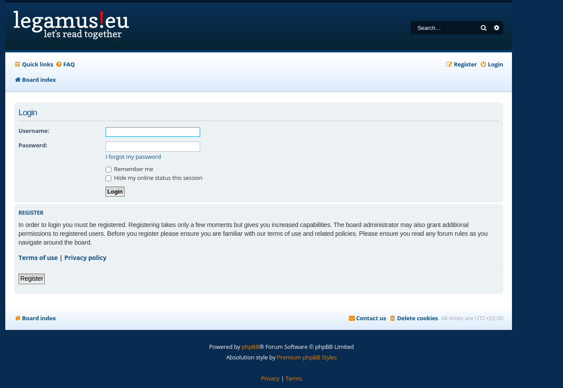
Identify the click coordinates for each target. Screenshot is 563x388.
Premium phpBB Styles (307, 357)
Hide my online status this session (154, 178)
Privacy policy (85, 257)
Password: (32, 145)
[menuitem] (65, 64)
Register (31, 278)
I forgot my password (133, 157)
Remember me (129, 169)
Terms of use (38, 257)
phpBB (250, 347)
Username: (33, 131)
